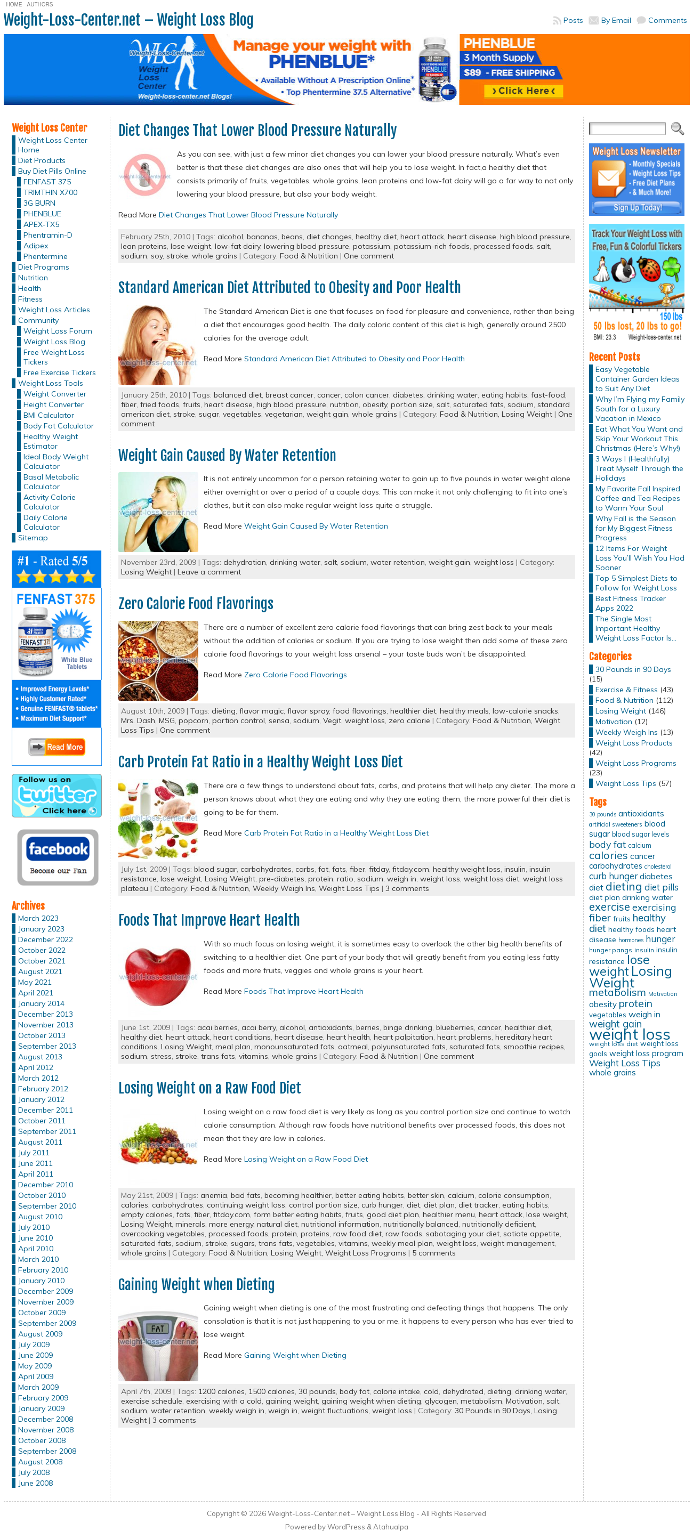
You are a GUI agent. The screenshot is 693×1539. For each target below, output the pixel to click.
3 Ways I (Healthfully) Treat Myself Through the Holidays (639, 468)
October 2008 (42, 1440)
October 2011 (42, 1120)
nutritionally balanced (420, 1224)
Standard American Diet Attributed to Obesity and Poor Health (289, 287)
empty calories (147, 1214)
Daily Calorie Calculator (45, 522)
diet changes (329, 236)
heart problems (464, 1037)
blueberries (455, 1027)
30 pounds (317, 1391)
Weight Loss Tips (349, 888)
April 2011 (35, 1174)
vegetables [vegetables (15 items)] (607, 1014)
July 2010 (34, 1227)
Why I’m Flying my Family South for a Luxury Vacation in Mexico (639, 408)
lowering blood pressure (306, 246)
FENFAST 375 (47, 182)
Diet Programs (43, 267)
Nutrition (33, 277)
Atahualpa (390, 1526)
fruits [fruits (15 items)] (622, 918)
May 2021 (35, 982)
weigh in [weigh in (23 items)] (644, 1014)
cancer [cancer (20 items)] (642, 856)
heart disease (472, 236)
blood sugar (215, 869)
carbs (305, 869)
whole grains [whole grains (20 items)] (612, 1072)
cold (431, 1391)
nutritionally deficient (498, 1224)
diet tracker (478, 1205)
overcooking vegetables (163, 1233)
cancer (329, 395)
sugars (243, 1243)
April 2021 (35, 993)
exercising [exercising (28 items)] (654, 907)
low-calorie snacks (525, 711)
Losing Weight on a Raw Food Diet (209, 1088)
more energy (231, 1224)
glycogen (441, 1401)
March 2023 (38, 918)
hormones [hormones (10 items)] (630, 940)
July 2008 (34, 1472)
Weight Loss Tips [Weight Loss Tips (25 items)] (624, 1062)
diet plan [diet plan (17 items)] (604, 897)
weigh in (401, 879)
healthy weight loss (467, 869)
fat (323, 869)
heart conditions (242, 1037)
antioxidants (330, 1027)
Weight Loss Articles (54, 309)
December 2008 (45, 1419)
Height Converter (53, 404)
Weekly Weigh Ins (626, 732)
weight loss (494, 562)
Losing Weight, (298, 1253)
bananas (262, 236)
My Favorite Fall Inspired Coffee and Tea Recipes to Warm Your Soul (637, 498)
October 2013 (42, 1035)
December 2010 (45, 1184)
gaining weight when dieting (371, 1401)
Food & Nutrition (309, 256)
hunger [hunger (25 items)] (660, 938)
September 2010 (47, 1206)
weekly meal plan (402, 1243)
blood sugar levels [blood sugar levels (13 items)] (641, 834)
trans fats (218, 1056)
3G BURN (39, 203)
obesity (374, 404)
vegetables (242, 414)
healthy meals (464, 711)
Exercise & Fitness (626, 689)
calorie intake (396, 1391)
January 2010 (41, 1280)
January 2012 (41, 1099)
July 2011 (34, 1152)
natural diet (277, 1224)
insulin (515, 869)
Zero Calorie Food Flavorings (195, 603)
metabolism (481, 1401)
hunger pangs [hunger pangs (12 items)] (610, 950)
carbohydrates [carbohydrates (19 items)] (615, 866)
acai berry (258, 1027)
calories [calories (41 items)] (608, 855)
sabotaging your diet (462, 1233)
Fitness (30, 299)
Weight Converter (54, 394)
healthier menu (449, 1214)
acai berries (217, 1027)
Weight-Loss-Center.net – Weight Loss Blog (129, 20)
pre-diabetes (281, 879)
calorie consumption (514, 1195)
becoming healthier (298, 1195)
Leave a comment (209, 572)
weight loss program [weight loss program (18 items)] (646, 1053)
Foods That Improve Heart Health (209, 920)
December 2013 (45, 1014)
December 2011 (45, 1110)
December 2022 (45, 939)
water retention (397, 562)
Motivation (524, 1401)
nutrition (344, 404)
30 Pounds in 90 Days (633, 669)
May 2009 (35, 1366)
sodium (134, 256)
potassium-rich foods (432, 246)
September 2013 (47, 1046)
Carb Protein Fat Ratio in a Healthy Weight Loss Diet (260, 762)
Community (38, 320)
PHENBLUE (42, 213)
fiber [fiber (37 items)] (600, 917)
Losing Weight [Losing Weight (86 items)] (630, 976)
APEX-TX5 (41, 224)
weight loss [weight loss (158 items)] (630, 1033)
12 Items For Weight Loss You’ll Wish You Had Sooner (639, 558)
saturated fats (478, 404)
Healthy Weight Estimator (50, 441)
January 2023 (41, 929)
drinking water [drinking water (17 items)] (647, 897)
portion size (412, 404)
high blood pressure (535, 236)
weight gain (327, 414)
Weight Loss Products (634, 743)
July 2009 (34, 1344)
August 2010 (40, 1216)
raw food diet (357, 1233)
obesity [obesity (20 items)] (603, 1004)
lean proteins (144, 246)
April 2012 (35, 1067)
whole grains (214, 256)
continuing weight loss (246, 1205)
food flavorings (359, 711)
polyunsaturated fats (409, 1046)
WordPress (346, 1526)
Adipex (35, 245)
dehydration (244, 562)
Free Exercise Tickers (59, 372)
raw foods (403, 1233)
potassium (371, 246)
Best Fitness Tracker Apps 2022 (630, 603)
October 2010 (42, 1195)
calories (134, 1205)
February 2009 (43, 1398)
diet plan (439, 1205)
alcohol (230, 236)
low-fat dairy (237, 246)
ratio (345, 879)
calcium (461, 1195)
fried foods (159, 404)
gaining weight (291, 1401)
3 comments (407, 888)
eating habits (504, 395)
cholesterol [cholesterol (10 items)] (658, 866)
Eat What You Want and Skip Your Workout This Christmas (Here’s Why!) (639, 438)
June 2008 (35, 1483)
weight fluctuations (334, 1410)
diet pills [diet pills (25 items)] (661, 887)
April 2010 (35, 1248)
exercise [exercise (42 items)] (609, 906)
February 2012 (43, 1089)
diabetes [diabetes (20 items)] (656, 876)
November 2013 (46, 1025)
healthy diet (376, 236)
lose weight (191, 246)
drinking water (452, 395)
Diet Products (42, 160)
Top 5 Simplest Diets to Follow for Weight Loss (636, 583)
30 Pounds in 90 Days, (494, 1410)
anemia (213, 1195)
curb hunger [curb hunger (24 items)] (613, 875)
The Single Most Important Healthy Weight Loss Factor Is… (635, 628)
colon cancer (366, 395)
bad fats (246, 1195)
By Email (616, 20)
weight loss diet (491, 879)
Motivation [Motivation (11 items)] (663, 994)
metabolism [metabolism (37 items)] (617, 992)
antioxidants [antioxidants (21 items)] (641, 813)
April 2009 (35, 1376)
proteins (315, 1233)
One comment (369, 256)
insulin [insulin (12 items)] (644, 950)
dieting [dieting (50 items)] (624, 886)
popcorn (193, 720)
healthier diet (413, 711)
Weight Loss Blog (54, 341)
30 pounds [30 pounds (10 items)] (602, 814)
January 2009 (41, 1408)
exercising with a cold (224, 1401)
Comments (667, 20)
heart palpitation (403, 1037)
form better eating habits (298, 1214)
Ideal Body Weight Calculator (55, 461)
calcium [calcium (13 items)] (639, 845)
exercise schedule (151, 1401)
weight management (517, 1243)
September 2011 (47, 1131)
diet (413, 1205)
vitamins (253, 1056)
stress (161, 1056)
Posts (573, 20)
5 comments (434, 1253)
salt (543, 246)
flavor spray (308, 711)
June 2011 (35, 1163)
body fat (354, 1391)
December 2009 (45, 1291)
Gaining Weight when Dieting (196, 1284)
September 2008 (47, 1451)
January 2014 (41, 1003)
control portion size (323, 1205)
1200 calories (221, 1391)
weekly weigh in (236, 1410)
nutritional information (340, 1224)
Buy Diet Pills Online (52, 171)
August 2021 (40, 971)
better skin (426, 1195)
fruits (191, 404)
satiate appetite (531, 1233)
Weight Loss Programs (365, 1253)
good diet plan (393, 1214)
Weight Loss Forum (57, 331)
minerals (190, 1224)
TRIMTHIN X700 (50, 192)
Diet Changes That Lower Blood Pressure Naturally (257, 130)
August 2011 (40, 1142)
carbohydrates (266, 869)
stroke (177, 256)
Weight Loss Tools (50, 383)
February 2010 (43, 1270)
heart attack (422, 236)
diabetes (408, 395)
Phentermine (45, 256)
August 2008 (40, 1462)
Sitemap (33, 537)
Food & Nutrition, (471, 414)
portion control (238, 720)
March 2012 (38, 1078)
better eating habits (369, 1195)
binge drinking (407, 1027)
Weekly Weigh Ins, (286, 888)
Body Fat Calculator (58, 426)
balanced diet (238, 395)
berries (368, 1027)
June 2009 (35, 1355)
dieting (224, 711)
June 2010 (35, 1238)
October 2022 (42, 950)
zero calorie (409, 720)
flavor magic (261, 711)
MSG (167, 720)
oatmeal (353, 1046)
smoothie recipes (534, 1046)
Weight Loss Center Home (52, 145)
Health (29, 288)
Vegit (332, 720)
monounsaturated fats (294, 1046)
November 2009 (46, 1302)
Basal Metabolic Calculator (51, 481)
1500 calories (271, 1391)
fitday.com (410, 869)
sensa (279, 720)
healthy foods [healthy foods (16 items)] (631, 929)
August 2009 (40, 1334)
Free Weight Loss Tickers (54, 357)
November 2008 (46, 1430)
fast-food (548, 395)
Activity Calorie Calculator (49, 502)
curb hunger (382, 1205)
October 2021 (42, 961)
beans (292, 236)
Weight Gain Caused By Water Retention (227, 455)
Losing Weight (527, 414)
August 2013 (40, 1057)
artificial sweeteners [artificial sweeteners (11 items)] (615, 824)
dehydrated (463, 1391)
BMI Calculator (48, 415)
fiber (128, 404)
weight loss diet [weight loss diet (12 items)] (613, 1044)
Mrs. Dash (138, 720)
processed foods (503, 246)
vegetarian (284, 414)
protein (320, 879)
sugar (209, 414)
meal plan (233, 1046)
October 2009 (42, 1312)
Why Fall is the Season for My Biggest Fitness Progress (635, 528)
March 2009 (38, 1387)
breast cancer (289, 395)
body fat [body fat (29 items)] (607, 844)
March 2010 (38, 1259)
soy (157, 256)
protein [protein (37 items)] (635, 1003)
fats (339, 869)
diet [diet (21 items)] (596, 887)
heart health (348, 1037)
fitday (379, 869)
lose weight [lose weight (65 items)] (619, 965)
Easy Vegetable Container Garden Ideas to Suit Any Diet (637, 379)
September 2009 (47, 1323)
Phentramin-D (47, 235)
